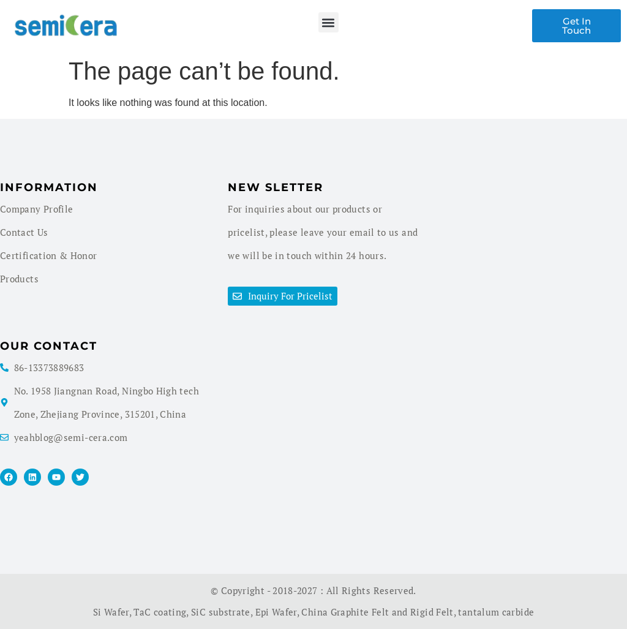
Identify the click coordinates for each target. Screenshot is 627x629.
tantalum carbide (496, 612)
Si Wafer (111, 612)
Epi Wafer (276, 612)
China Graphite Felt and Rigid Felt (377, 612)
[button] (328, 22)
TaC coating (159, 612)
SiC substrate (220, 612)
